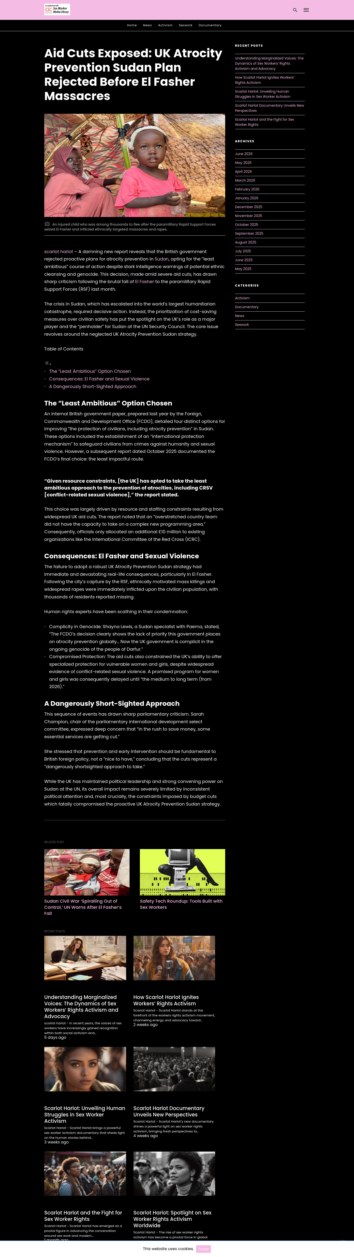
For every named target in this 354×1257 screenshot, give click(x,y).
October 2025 (246, 224)
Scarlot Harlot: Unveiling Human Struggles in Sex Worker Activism (84, 1109)
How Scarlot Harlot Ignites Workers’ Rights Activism (165, 999)
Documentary (210, 25)
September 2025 (249, 233)
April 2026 (243, 171)
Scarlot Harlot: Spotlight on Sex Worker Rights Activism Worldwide (171, 1210)
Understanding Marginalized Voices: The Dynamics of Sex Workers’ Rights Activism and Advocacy (80, 1006)
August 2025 (245, 242)
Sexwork (185, 25)
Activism (165, 25)
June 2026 (244, 153)
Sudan (162, 259)
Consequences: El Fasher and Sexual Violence (99, 379)
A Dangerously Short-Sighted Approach (92, 386)
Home (132, 25)
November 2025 (248, 215)
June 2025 (243, 260)
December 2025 (248, 206)
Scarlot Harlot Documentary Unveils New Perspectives (167, 1109)
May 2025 (243, 268)
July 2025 (243, 251)
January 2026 (246, 198)
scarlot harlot (59, 251)
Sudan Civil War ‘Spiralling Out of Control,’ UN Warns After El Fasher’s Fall (83, 907)
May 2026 (243, 162)
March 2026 (245, 180)
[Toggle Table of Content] (48, 364)
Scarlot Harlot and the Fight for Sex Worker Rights (82, 1207)
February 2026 (247, 189)
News (147, 25)
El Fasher (145, 281)
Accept (204, 1249)
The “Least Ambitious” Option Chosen (90, 371)
